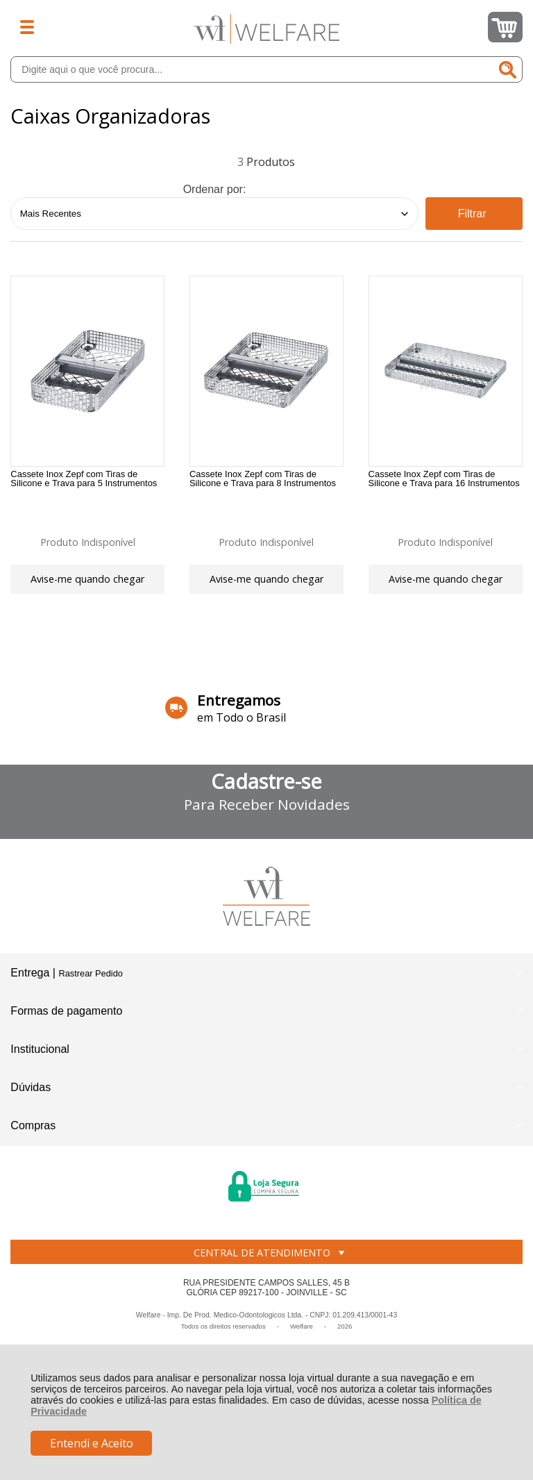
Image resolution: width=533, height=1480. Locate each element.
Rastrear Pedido (90, 978)
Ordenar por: (214, 189)
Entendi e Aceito (91, 1443)
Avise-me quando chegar (87, 579)
